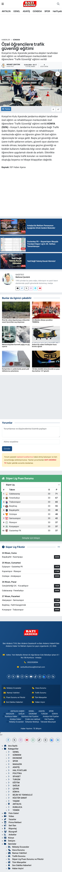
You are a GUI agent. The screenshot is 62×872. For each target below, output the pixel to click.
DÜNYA (53, 714)
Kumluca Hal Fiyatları (28, 716)
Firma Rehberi (13, 822)
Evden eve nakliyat (31, 719)
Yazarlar (10, 819)
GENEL (16, 11)
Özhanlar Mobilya (32, 722)
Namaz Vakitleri (12, 693)
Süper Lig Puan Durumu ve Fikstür (26, 859)
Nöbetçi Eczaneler (12, 688)
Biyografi (10, 831)
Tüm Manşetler (39, 697)
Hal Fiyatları (48, 719)
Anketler (10, 834)
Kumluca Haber (9, 716)
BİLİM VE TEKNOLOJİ (20, 795)
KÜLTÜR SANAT (17, 798)
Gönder (7, 448)
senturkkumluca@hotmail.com (32, 667)
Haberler (6, 40)
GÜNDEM (37, 11)
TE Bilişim (37, 728)
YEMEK (13, 810)
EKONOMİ (31, 714)
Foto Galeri (11, 813)
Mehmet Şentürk (23, 277)
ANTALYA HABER (16, 711)
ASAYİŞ (26, 11)
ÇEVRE (13, 788)
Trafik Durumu (39, 693)
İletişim (9, 841)
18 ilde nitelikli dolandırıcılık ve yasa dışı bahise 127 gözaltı (46, 370)
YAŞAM (13, 801)
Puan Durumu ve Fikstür (14, 697)
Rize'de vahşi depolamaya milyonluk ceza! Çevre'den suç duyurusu (16, 321)
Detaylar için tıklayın (31, 538)
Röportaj (10, 828)
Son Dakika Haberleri (13, 702)
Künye (9, 838)
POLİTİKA (15, 773)
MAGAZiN (8, 714)
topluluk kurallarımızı (24, 457)
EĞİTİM (14, 782)
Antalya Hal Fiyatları (49, 716)
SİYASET (14, 776)
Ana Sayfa (10, 746)
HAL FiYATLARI (17, 770)
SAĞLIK (20, 714)
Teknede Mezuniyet (48, 722)
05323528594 (32, 662)
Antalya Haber (14, 719)
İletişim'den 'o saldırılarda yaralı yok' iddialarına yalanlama (15, 370)
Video (9, 816)
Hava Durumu (39, 688)
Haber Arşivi (38, 702)
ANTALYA (6, 11)
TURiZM (43, 714)
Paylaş (6, 109)
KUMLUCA (15, 807)
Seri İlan (10, 825)
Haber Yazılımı (26, 728)
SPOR (47, 11)
